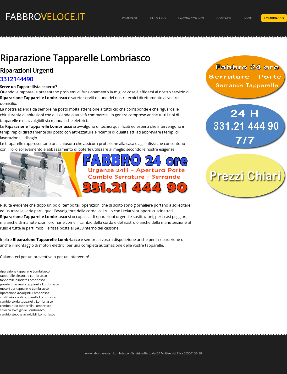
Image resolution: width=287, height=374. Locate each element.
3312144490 (16, 79)
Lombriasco (274, 18)
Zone (247, 18)
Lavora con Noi (191, 18)
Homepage (129, 18)
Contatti (223, 18)
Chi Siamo (158, 18)
